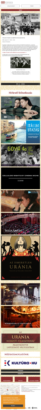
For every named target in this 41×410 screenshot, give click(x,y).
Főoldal (20, 380)
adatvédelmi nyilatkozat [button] (8, 402)
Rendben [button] (13, 405)
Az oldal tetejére (34, 380)
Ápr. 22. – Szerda (20, 84)
